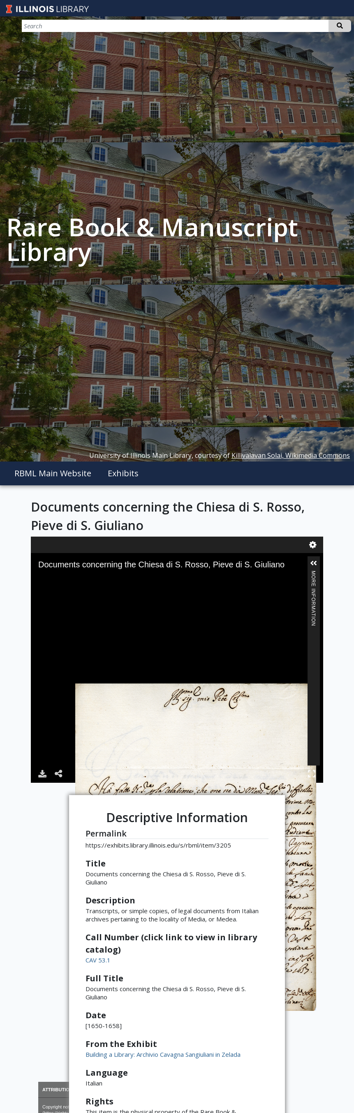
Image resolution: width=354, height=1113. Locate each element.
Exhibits (123, 473)
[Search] (308, 26)
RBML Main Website (52, 473)
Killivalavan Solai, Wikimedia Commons (290, 455)
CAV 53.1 (98, 960)
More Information (313, 574)
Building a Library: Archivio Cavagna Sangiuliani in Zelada (163, 1054)
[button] (314, 563)
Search (340, 26)
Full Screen (311, 773)
